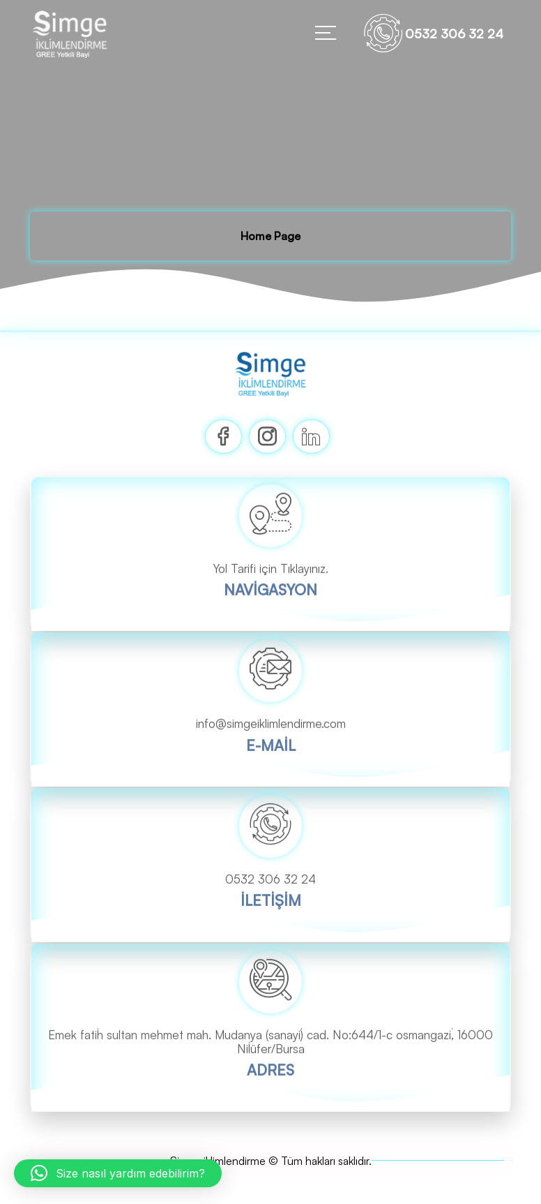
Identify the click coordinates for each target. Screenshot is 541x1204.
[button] (118, 1173)
